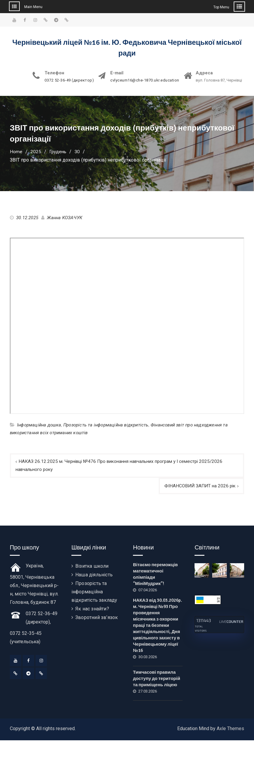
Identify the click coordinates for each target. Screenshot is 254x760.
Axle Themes (230, 729)
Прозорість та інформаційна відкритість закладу (94, 592)
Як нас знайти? (92, 609)
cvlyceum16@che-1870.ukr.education (144, 80)
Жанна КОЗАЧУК (64, 217)
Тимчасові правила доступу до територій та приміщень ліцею (156, 679)
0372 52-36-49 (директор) (69, 80)
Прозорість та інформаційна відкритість (106, 425)
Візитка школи (92, 567)
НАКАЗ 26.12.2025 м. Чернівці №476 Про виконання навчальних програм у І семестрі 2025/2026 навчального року (124, 466)
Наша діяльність (94, 575)
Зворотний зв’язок (96, 618)
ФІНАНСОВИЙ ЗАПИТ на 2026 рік (198, 486)
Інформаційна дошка (39, 425)
